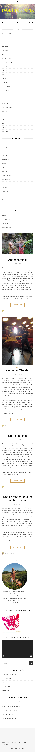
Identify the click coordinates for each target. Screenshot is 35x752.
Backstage (5, 147)
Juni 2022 (4, 42)
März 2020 (5, 131)
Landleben (23, 740)
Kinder (4, 167)
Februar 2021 (6, 87)
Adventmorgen (10, 714)
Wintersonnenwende (14, 702)
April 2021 (5, 78)
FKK (3, 682)
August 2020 (5, 111)
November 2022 (7, 34)
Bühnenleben (13, 742)
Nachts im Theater (17, 370)
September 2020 (7, 107)
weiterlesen (17, 305)
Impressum (5, 740)
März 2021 (5, 83)
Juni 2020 (4, 119)
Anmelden (5, 215)
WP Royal (21, 748)
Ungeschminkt (17, 435)
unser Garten (6, 196)
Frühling (4, 155)
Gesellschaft (5, 159)
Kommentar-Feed (7, 223)
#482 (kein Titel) (22, 742)
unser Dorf (5, 192)
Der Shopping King (10, 718)
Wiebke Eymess (9, 311)
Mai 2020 (4, 123)
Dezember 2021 (6, 54)
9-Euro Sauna (6, 686)
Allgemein (5, 143)
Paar (3, 183)
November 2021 (7, 58)
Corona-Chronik (6, 151)
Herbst (4, 163)
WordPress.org (6, 227)
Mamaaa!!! (5, 171)
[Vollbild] (31, 656)
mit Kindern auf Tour (8, 175)
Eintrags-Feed (6, 219)
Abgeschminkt (17, 259)
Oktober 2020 (6, 103)
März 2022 (5, 50)
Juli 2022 (4, 38)
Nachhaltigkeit (6, 179)
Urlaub (4, 200)
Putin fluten (5, 691)
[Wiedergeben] (4, 656)
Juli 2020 (4, 115)
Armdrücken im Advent (9, 674)
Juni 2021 (4, 70)
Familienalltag (5, 742)
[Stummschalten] (28, 656)
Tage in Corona (17, 10)
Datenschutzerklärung (14, 740)
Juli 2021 (4, 66)
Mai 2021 (4, 74)
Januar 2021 (5, 91)
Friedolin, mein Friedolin (15, 710)
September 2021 (7, 62)
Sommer (4, 187)
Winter (4, 204)
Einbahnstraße (6, 678)
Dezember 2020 (6, 95)
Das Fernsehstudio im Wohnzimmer (17, 498)
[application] (17, 649)
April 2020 (5, 127)
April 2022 (5, 46)
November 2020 (7, 99)
